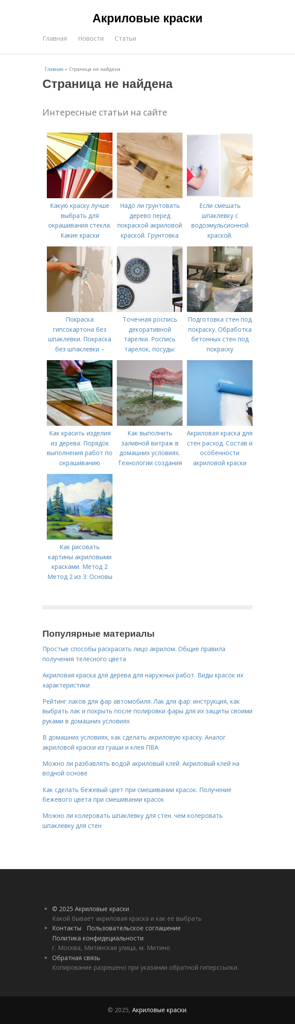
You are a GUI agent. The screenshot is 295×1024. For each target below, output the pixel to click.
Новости (91, 38)
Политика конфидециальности (98, 938)
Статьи (125, 38)
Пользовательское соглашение (134, 928)
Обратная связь (76, 958)
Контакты (66, 928)
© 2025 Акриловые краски (90, 909)
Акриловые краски (147, 18)
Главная (54, 38)
